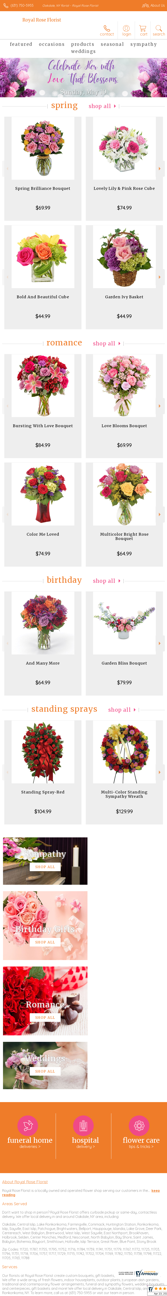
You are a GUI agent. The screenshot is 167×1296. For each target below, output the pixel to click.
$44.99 (42, 316)
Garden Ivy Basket (124, 296)
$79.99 (124, 682)
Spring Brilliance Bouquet (42, 188)
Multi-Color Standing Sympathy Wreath (124, 794)
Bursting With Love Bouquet (43, 425)
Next (160, 169)
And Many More (43, 663)
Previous (6, 169)
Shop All (100, 106)
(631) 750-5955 (22, 5)
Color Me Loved (43, 534)
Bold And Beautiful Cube (43, 296)
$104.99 (42, 811)
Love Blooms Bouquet (124, 425)
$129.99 (124, 811)
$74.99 (124, 207)
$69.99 (43, 207)
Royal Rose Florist (41, 20)
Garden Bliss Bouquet (124, 663)
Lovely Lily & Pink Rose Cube (124, 188)
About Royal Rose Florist (25, 1052)
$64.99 (124, 553)
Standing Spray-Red (43, 792)
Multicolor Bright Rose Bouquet (124, 536)
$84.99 (42, 445)
